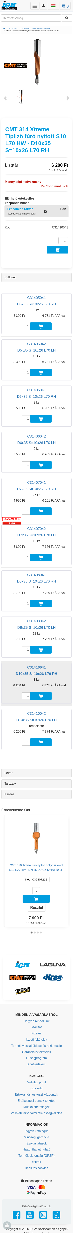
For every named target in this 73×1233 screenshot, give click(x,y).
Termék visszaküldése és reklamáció (36, 1045)
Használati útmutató (36, 1149)
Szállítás (36, 1027)
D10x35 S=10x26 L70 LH (36, 720)
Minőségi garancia (36, 1137)
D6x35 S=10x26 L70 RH (36, 396)
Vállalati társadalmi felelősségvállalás (36, 1113)
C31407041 (36, 482)
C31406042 (36, 436)
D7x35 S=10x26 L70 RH (36, 489)
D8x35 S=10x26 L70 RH (36, 581)
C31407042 (36, 529)
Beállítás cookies (36, 1168)
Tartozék (10, 783)
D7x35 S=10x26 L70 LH (36, 535)
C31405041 (36, 298)
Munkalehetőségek (36, 1107)
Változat (10, 277)
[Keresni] (66, 18)
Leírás (8, 773)
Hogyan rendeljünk (36, 1021)
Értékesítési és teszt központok (36, 1094)
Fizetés (37, 1033)
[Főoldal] (4, 29)
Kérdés (9, 794)
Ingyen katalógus (36, 1131)
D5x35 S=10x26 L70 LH (36, 350)
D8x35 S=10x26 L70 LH (36, 627)
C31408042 (36, 621)
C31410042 (36, 713)
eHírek (36, 1162)
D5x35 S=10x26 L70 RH (36, 304)
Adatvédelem (36, 1064)
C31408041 (36, 575)
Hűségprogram (36, 1058)
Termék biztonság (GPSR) (36, 1155)
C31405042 (36, 344)
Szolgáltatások (36, 1143)
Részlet (36, 907)
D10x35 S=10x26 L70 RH (36, 674)
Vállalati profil (36, 1082)
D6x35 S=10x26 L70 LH (36, 443)
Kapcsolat (36, 1088)
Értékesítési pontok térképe (36, 1100)
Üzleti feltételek (36, 1039)
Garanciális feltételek (36, 1052)
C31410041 (36, 667)
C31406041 (36, 390)
